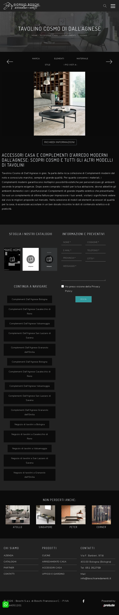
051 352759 (93, 567)
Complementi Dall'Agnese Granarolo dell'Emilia (29, 350)
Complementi (69, 35)
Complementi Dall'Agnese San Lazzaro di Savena (29, 335)
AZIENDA (8, 555)
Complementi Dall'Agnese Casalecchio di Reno (30, 311)
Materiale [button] (82, 58)
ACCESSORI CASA (52, 567)
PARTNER (9, 567)
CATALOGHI (10, 561)
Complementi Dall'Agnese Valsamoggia (29, 323)
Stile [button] (47, 65)
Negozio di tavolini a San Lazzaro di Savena (29, 460)
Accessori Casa (49, 35)
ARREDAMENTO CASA (54, 561)
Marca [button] (36, 58)
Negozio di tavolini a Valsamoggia (29, 448)
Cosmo (83, 35)
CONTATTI (9, 573)
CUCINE (46, 555)
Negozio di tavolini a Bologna (29, 424)
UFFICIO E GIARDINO (53, 573)
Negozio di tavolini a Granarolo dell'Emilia (30, 475)
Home (35, 35)
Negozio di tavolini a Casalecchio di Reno (29, 436)
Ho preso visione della (82, 289)
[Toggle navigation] (113, 6)
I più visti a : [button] (71, 65)
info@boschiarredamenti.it (96, 578)
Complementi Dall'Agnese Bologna (29, 299)
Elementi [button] (59, 58)
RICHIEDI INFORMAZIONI (59, 142)
